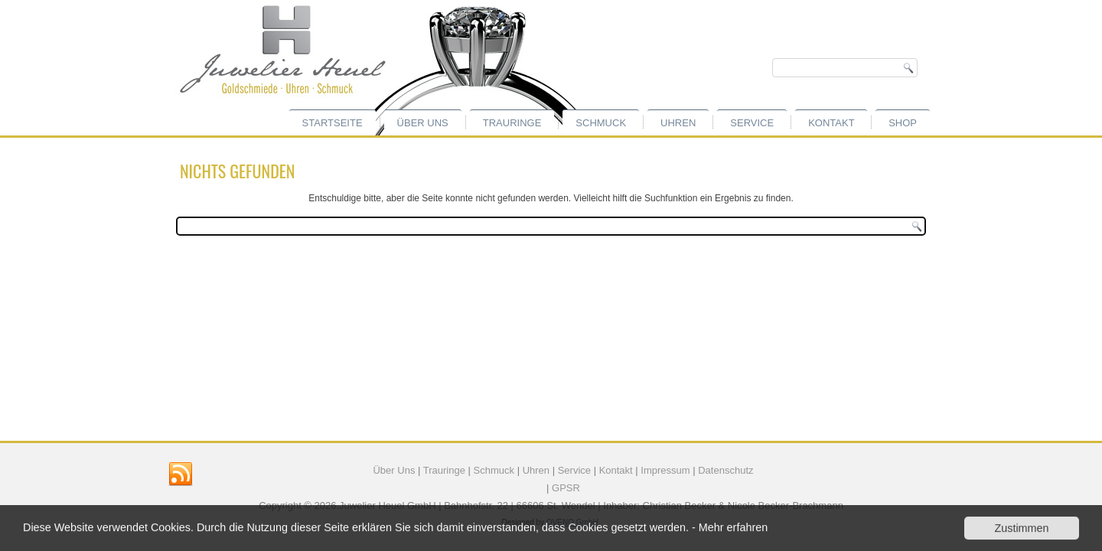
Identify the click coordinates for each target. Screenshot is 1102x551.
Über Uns (394, 470)
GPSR (566, 488)
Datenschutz (725, 470)
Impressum (665, 470)
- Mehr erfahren (730, 528)
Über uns (422, 123)
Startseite (332, 123)
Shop (902, 123)
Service (752, 123)
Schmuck (600, 123)
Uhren (678, 123)
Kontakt (831, 123)
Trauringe (512, 123)
